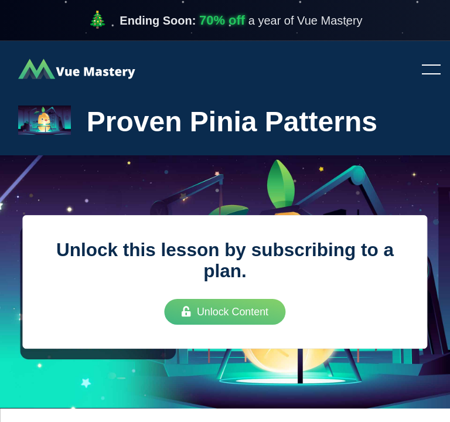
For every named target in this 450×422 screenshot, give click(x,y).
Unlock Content (224, 312)
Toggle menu (426, 70)
